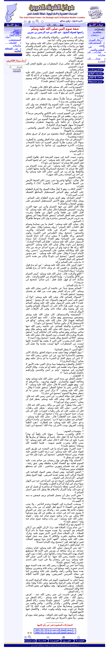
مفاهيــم (97, 32)
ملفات (17, 33)
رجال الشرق (95, 40)
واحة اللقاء (14, 35)
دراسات (95, 35)
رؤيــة (17, 29)
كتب (102, 37)
